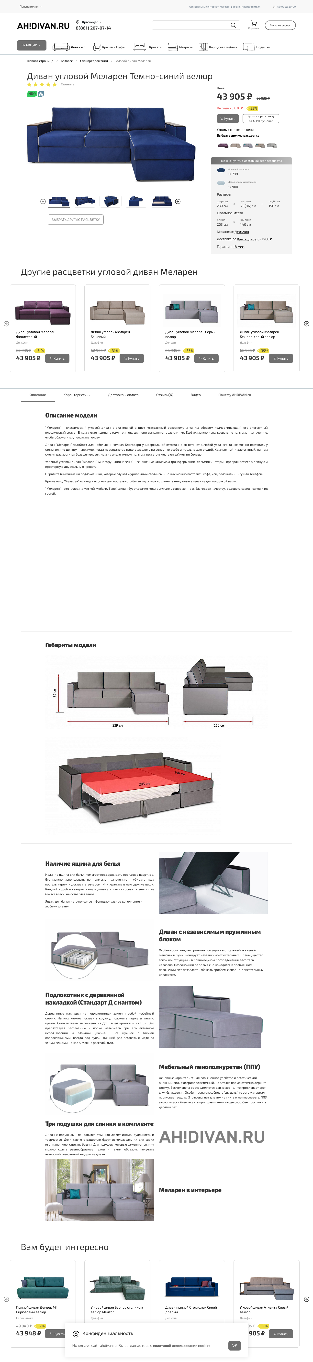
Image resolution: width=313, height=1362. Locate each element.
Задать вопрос (32, 1327)
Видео (196, 395)
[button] (177, 201)
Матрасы (180, 47)
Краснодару (246, 239)
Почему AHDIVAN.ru (234, 395)
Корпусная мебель (218, 47)
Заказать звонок (280, 25)
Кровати (146, 47)
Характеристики (77, 395)
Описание (38, 395)
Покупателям (29, 6)
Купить (228, 118)
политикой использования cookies (181, 1345)
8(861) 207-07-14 (93, 27)
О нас (138, 1360)
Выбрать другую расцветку (76, 219)
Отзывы (164, 395)
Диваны (77, 47)
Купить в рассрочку (260, 118)
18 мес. (239, 246)
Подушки (256, 47)
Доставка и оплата (123, 395)
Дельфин (242, 232)
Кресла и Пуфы (109, 47)
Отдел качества (33, 1346)
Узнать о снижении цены (235, 130)
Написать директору (37, 1340)
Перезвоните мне (35, 1334)
